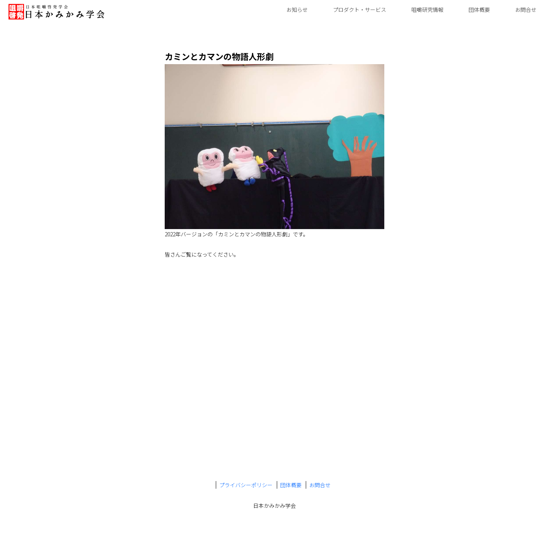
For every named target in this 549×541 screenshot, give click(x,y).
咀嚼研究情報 (427, 9)
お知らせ (297, 9)
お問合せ (525, 9)
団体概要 (479, 9)
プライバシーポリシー (246, 485)
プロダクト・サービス (359, 9)
